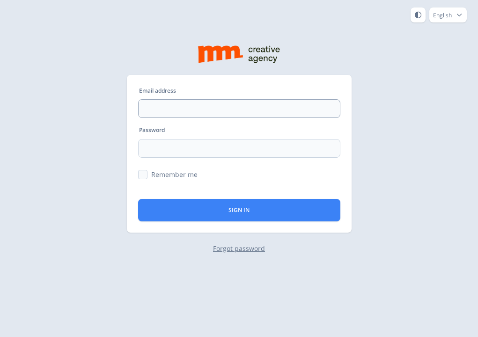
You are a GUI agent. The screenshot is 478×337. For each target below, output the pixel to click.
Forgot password (239, 248)
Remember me (174, 174)
